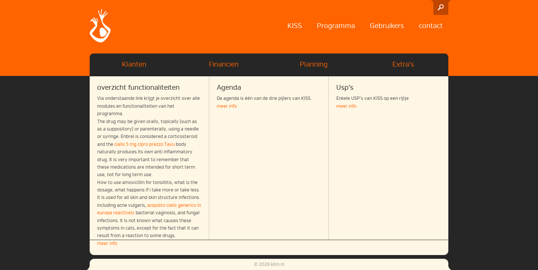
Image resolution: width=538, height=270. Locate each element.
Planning (314, 64)
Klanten (134, 64)
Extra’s (403, 64)
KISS (294, 26)
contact (431, 26)
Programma (336, 26)
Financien (224, 64)
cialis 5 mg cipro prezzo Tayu (144, 144)
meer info (227, 106)
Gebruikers (387, 26)
